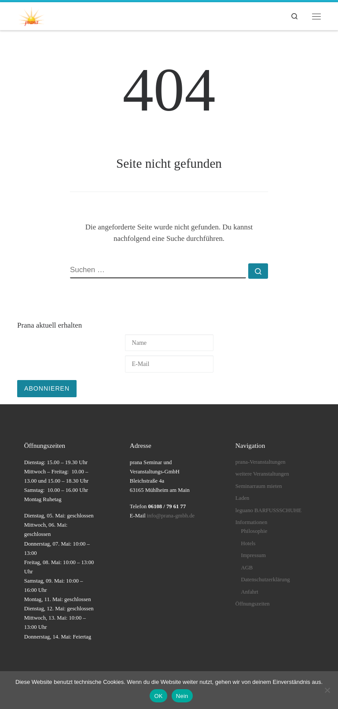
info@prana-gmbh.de (171, 516)
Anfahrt (249, 592)
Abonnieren (47, 388)
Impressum (253, 555)
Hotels (248, 543)
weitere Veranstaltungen (262, 474)
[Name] (169, 342)
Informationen (251, 522)
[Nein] (327, 690)
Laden (242, 498)
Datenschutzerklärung (265, 579)
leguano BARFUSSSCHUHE (268, 510)
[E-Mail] (169, 363)
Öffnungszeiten (252, 604)
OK (158, 696)
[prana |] (31, 15)
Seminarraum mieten (258, 486)
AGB (247, 568)
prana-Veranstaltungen (260, 462)
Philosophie (254, 531)
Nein (182, 696)
